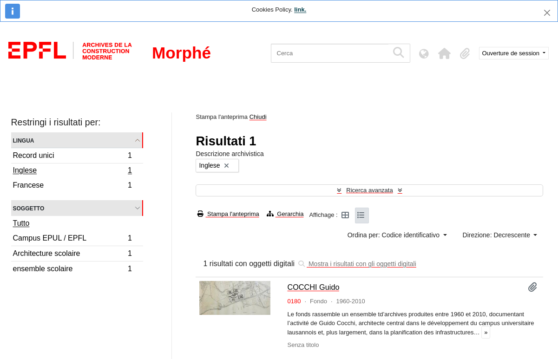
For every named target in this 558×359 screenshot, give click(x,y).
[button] (444, 53)
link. (300, 9)
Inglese (72, 171)
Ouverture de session (511, 53)
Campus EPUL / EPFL (72, 239)
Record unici (72, 156)
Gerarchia (285, 213)
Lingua (23, 140)
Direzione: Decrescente (497, 235)
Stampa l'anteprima (228, 213)
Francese (72, 186)
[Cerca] (329, 53)
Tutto (21, 223)
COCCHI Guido (313, 287)
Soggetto (29, 207)
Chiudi (258, 116)
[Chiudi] (547, 12)
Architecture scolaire (72, 254)
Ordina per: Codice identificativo (394, 235)
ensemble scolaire (72, 269)
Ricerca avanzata (369, 190)
